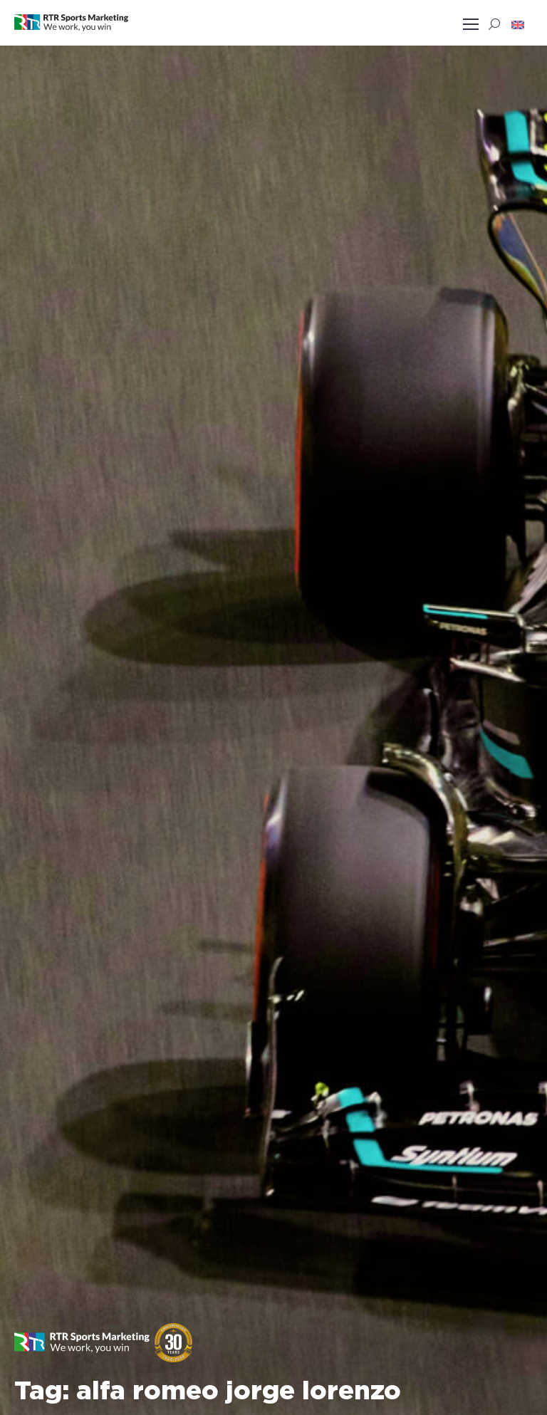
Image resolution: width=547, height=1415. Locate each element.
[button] (517, 24)
